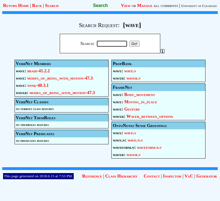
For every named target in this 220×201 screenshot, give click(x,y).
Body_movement (139, 94)
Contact (152, 176)
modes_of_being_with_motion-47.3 (60, 78)
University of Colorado (199, 6)
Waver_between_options (149, 116)
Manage (144, 5)
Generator (206, 176)
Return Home (16, 5)
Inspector (172, 176)
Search (52, 5)
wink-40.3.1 (38, 85)
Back (37, 5)
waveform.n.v (149, 147)
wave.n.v (135, 140)
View (126, 5)
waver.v (133, 78)
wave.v (130, 70)
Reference (92, 176)
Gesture (132, 109)
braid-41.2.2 (38, 70)
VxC (189, 176)
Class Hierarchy (121, 176)
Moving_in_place (140, 101)
